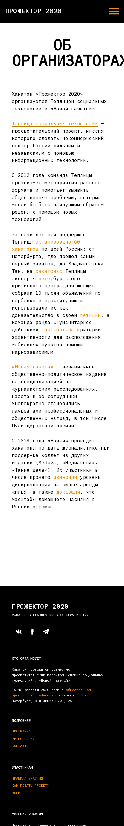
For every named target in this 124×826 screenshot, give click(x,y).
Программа (21, 731)
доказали (68, 492)
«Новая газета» (32, 367)
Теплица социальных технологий (55, 123)
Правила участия (27, 778)
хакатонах (49, 271)
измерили (65, 477)
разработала (58, 330)
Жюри (16, 792)
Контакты (20, 745)
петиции (90, 315)
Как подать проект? (30, 785)
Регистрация (23, 738)
